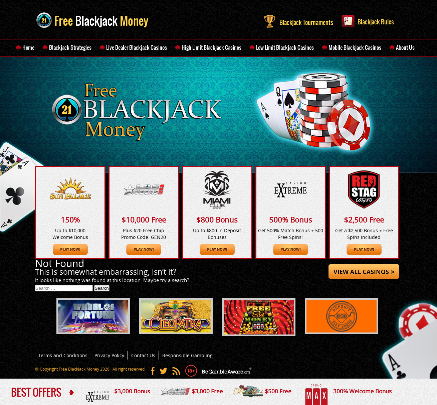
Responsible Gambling (187, 355)
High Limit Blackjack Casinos (211, 47)
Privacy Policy (109, 355)
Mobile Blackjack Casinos (355, 47)
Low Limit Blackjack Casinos (285, 47)
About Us (405, 47)
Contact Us (143, 355)
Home (28, 47)
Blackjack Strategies (70, 47)
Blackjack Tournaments (298, 21)
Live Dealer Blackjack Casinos (136, 47)
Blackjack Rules (368, 20)
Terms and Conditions (62, 355)
